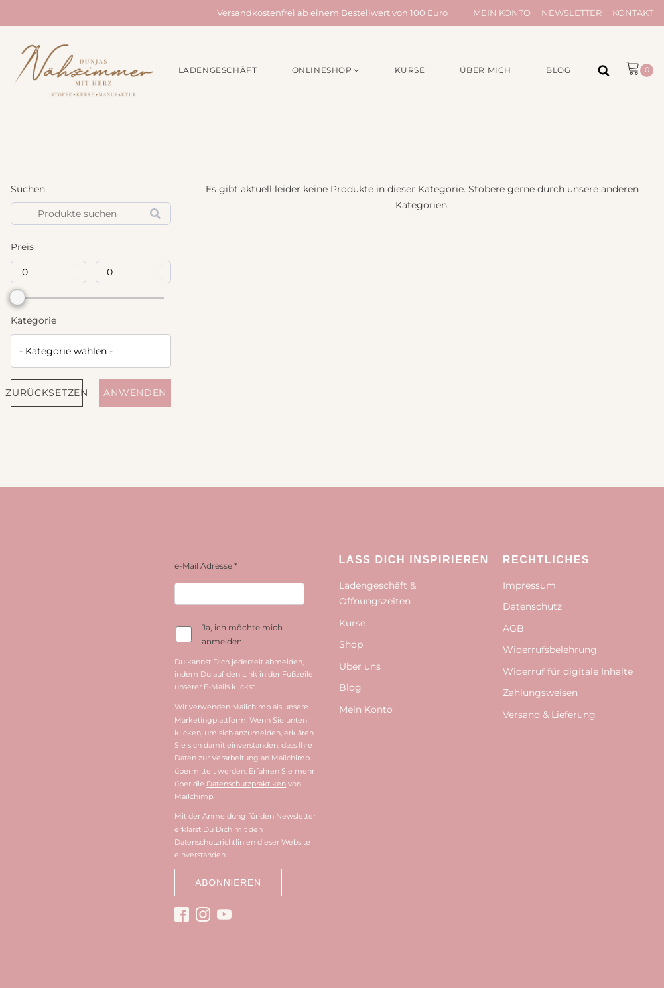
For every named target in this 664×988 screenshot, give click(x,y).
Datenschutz (532, 606)
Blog (350, 687)
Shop (351, 644)
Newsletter (571, 12)
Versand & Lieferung (549, 715)
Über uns (360, 666)
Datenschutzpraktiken (246, 783)
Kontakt (632, 12)
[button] (326, 70)
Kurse (352, 623)
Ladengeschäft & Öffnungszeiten (377, 593)
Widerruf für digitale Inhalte (568, 671)
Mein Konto (502, 12)
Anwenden (134, 393)
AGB (513, 628)
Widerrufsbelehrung (550, 650)
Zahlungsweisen (540, 693)
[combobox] (91, 351)
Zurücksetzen (47, 393)
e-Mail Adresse (205, 566)
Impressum (529, 585)
